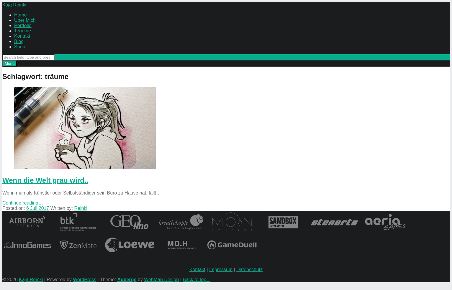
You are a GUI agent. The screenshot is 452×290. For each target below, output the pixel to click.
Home (20, 14)
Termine (22, 30)
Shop (19, 46)
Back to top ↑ (196, 279)
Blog (19, 41)
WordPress (84, 279)
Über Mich (25, 20)
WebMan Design (161, 279)
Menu (9, 63)
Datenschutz (249, 269)
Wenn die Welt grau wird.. (45, 180)
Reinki (80, 208)
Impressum (220, 269)
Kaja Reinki (31, 279)
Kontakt (22, 36)
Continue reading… (22, 202)
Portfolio (23, 25)
